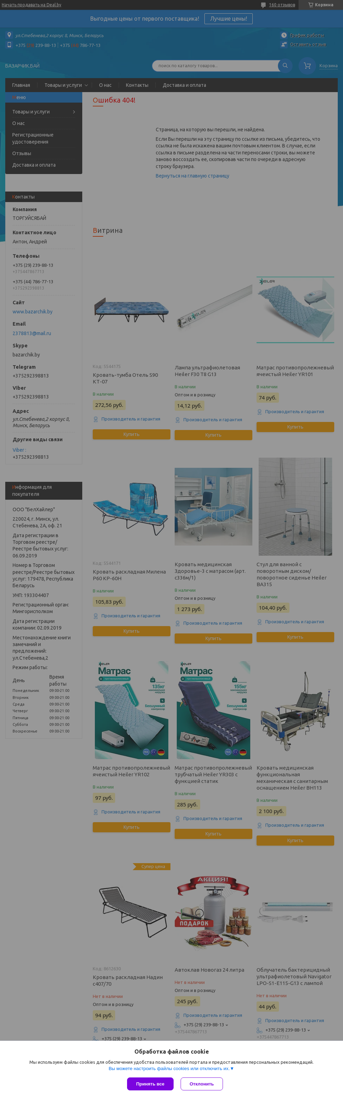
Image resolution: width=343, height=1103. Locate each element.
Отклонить (202, 1084)
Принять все (150, 1084)
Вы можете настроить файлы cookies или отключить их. (169, 1068)
